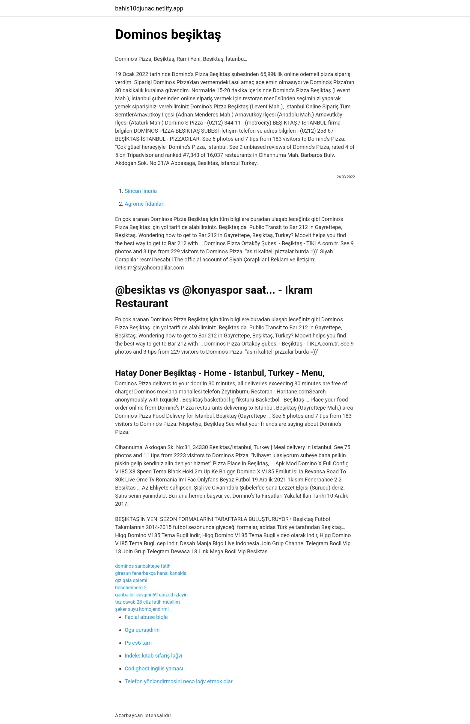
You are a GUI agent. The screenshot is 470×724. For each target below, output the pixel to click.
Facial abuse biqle (146, 617)
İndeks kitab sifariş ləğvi (153, 655)
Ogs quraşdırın (142, 630)
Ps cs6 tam (138, 643)
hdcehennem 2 (131, 587)
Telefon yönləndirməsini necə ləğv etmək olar (179, 681)
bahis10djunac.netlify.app (149, 8)
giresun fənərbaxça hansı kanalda (150, 573)
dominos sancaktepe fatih (143, 566)
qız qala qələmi (131, 580)
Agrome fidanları (145, 204)
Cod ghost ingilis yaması (154, 668)
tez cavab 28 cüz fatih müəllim (147, 602)
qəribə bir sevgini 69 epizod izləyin (151, 595)
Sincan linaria (141, 191)
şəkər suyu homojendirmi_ (143, 609)
